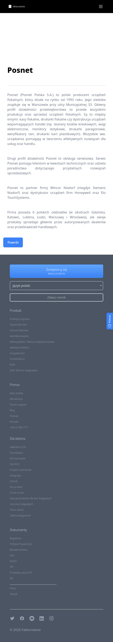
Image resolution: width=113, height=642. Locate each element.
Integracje (15, 475)
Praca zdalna (17, 510)
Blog (12, 410)
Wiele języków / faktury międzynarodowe (32, 342)
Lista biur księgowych (21, 504)
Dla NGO (15, 464)
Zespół (13, 594)
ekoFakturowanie (19, 336)
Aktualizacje (16, 399)
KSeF (12, 364)
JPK (11, 578)
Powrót (13, 242)
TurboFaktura (17, 359)
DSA (12, 555)
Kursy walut (16, 487)
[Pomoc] (109, 321)
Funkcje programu (20, 319)
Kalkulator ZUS (18, 447)
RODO (13, 561)
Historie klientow (19, 330)
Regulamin (16, 538)
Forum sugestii (18, 404)
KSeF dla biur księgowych (24, 370)
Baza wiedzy (16, 393)
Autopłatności (17, 353)
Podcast (14, 416)
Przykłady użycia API (21, 572)
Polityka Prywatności (21, 544)
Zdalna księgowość (20, 515)
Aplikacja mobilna (19, 347)
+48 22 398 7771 (19, 427)
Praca (13, 588)
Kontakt (14, 421)
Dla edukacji (16, 452)
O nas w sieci (17, 492)
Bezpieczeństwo (19, 549)
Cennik (13, 481)
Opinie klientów (18, 324)
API (11, 567)
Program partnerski (20, 470)
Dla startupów (17, 458)
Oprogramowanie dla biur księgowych (31, 498)
